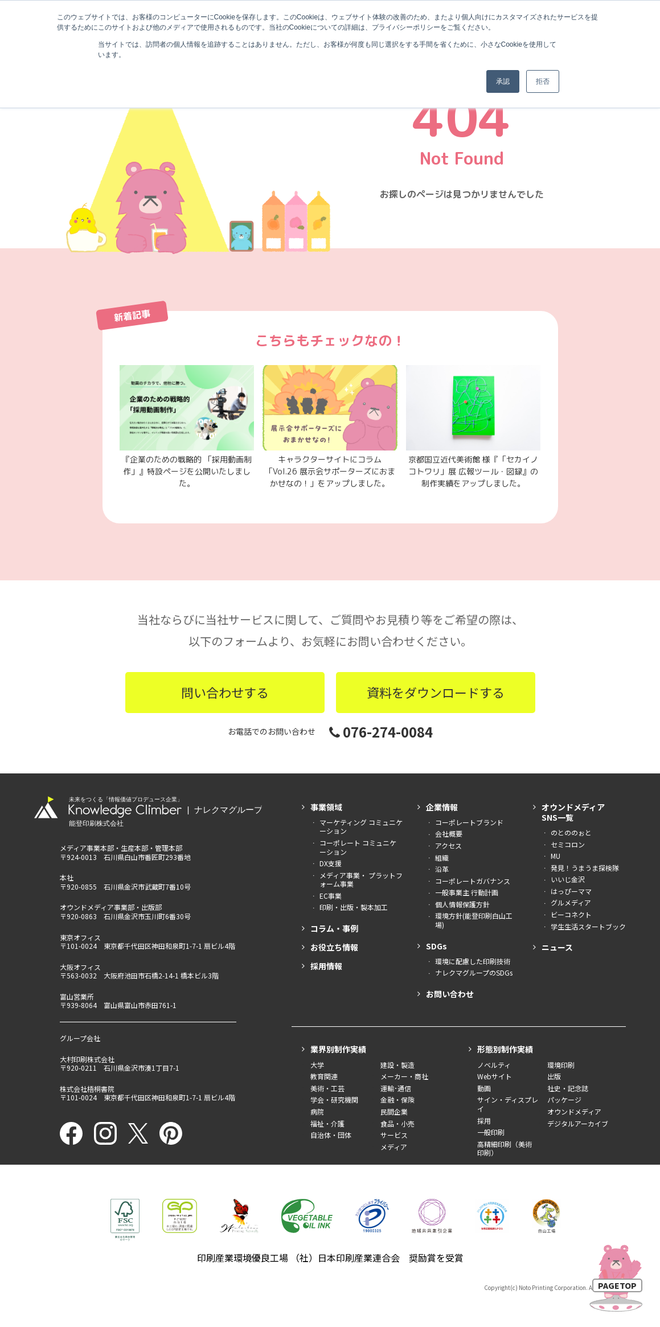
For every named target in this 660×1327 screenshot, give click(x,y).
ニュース (557, 947)
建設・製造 (397, 1065)
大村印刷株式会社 (87, 1059)
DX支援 (330, 863)
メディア (393, 1147)
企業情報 (442, 807)
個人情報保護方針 (462, 904)
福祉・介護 (327, 1123)
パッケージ (564, 1099)
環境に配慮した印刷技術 (472, 961)
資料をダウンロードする (436, 692)
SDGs (436, 946)
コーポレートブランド (469, 822)
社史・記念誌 (567, 1088)
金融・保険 (397, 1099)
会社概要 (448, 833)
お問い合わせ (450, 994)
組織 (442, 857)
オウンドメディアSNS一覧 (573, 812)
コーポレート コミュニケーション (357, 847)
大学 (317, 1065)
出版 (554, 1076)
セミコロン (568, 844)
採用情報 (326, 966)
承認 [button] (503, 81)
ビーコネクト (571, 914)
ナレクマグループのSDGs (474, 972)
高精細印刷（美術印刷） (504, 1148)
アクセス (448, 845)
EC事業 (330, 895)
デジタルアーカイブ (577, 1123)
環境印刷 (561, 1065)
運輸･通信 (395, 1088)
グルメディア (571, 902)
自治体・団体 (330, 1135)
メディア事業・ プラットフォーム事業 (361, 879)
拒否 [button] (543, 81)
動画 (484, 1088)
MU (555, 856)
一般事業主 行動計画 (466, 892)
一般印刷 (491, 1132)
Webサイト (494, 1076)
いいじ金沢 (568, 879)
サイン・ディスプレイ (507, 1104)
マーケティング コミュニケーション (361, 826)
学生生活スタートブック (588, 926)
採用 (484, 1120)
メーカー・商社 (404, 1076)
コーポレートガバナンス (472, 881)
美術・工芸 (327, 1088)
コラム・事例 (334, 928)
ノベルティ (494, 1065)
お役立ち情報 (334, 947)
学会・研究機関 (334, 1099)
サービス (394, 1135)
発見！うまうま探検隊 (585, 868)
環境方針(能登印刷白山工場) (474, 920)
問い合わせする (225, 692)
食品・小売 (397, 1123)
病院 (317, 1111)
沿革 (442, 869)
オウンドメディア (574, 1111)
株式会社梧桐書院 (87, 1088)
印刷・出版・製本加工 (353, 907)
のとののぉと (571, 832)
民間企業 (394, 1111)
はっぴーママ (571, 891)
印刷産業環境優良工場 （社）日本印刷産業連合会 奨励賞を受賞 (330, 1257)
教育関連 (324, 1076)
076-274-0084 (381, 732)
